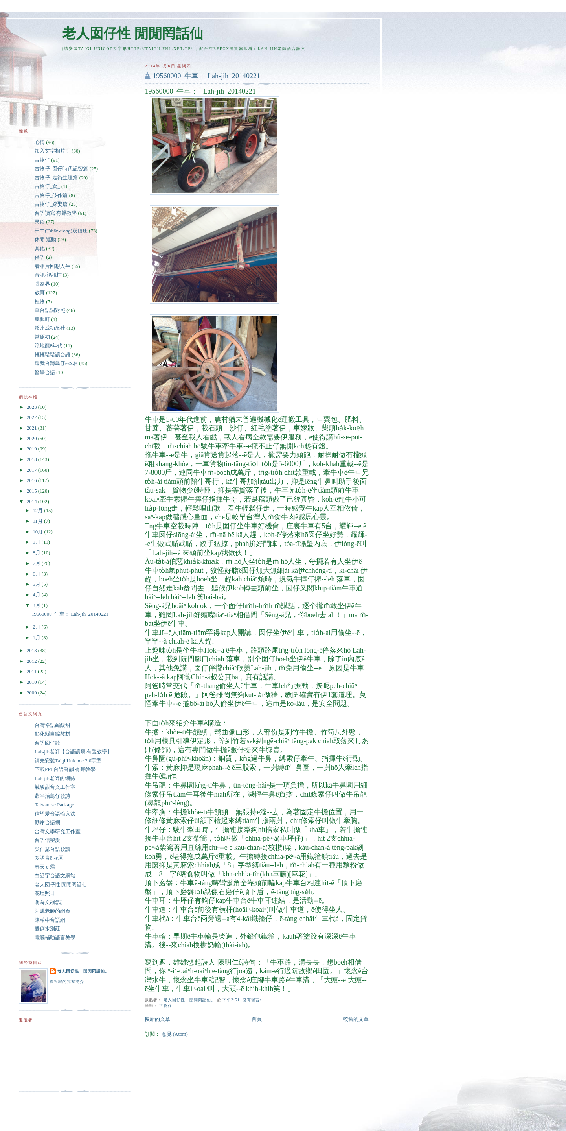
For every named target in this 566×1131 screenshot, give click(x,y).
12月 (38, 510)
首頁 (257, 1019)
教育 (40, 292)
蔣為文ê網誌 (48, 902)
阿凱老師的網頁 (52, 911)
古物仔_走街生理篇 (56, 178)
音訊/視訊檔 (48, 275)
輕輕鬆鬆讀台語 (52, 355)
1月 (37, 637)
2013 (32, 650)
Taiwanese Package (54, 805)
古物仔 (165, 1006)
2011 (32, 671)
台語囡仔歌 (47, 743)
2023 (32, 407)
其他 (40, 248)
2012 (32, 661)
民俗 (40, 222)
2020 (32, 438)
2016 (32, 480)
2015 (32, 491)
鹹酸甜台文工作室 (55, 787)
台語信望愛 (47, 840)
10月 (38, 532)
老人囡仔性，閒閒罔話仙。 (83, 971)
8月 (37, 552)
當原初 (42, 337)
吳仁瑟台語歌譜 (52, 849)
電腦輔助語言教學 (55, 938)
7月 (37, 563)
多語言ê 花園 (49, 858)
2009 (32, 693)
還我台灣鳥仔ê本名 (56, 363)
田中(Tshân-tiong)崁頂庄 (61, 231)
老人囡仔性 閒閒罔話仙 (132, 33)
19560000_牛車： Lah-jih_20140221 (206, 76)
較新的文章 (157, 1019)
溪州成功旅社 (50, 328)
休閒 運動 (45, 239)
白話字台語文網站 (55, 875)
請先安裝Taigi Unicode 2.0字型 (68, 761)
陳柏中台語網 (50, 920)
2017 (32, 470)
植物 (40, 301)
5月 (37, 584)
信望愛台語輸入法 (55, 814)
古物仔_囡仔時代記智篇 (61, 169)
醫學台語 (45, 372)
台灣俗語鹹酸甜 (52, 725)
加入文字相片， (52, 151)
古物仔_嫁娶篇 (51, 204)
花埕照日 (45, 893)
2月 (37, 627)
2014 (32, 501)
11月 (38, 521)
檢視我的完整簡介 (67, 982)
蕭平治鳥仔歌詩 (52, 796)
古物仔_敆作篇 (51, 195)
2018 (32, 459)
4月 (37, 595)
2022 (32, 417)
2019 (32, 449)
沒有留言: (253, 1000)
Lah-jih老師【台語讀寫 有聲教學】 (73, 752)
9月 (37, 542)
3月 (37, 605)
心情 (40, 142)
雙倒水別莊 (47, 929)
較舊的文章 (356, 1019)
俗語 (40, 257)
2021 (32, 428)
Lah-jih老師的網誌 (55, 778)
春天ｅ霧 (45, 867)
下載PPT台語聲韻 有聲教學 (65, 769)
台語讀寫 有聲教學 (56, 213)
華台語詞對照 (50, 310)
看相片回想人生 (52, 266)
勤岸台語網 (47, 822)
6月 (37, 574)
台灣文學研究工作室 (58, 831)
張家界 (42, 284)
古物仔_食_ (47, 186)
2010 (32, 682)
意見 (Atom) (175, 1034)
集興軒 (42, 319)
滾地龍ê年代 (48, 346)
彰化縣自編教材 (52, 734)
